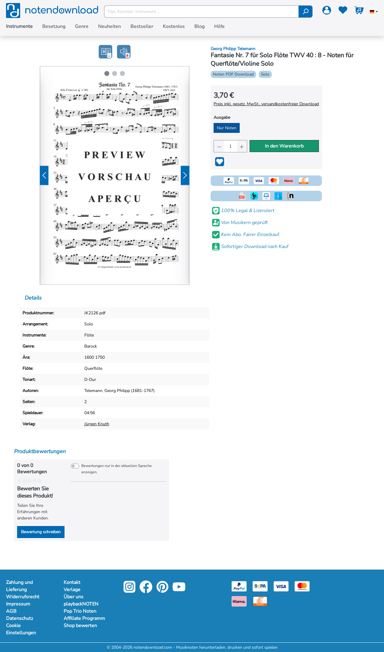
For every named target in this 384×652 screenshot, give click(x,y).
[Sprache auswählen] (374, 12)
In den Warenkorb (284, 146)
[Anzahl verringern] (219, 146)
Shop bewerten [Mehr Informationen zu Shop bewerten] (80, 625)
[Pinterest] (162, 591)
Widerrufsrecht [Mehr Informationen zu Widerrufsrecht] (22, 597)
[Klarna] (239, 601)
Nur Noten (226, 128)
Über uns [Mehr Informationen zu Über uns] (73, 597)
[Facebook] (146, 591)
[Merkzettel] (343, 11)
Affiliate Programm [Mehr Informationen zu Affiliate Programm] (84, 618)
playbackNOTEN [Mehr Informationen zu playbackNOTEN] (81, 604)
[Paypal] (239, 586)
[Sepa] (260, 586)
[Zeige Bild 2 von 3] (114, 73)
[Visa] (281, 586)
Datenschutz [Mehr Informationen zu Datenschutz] (19, 618)
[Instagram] (129, 591)
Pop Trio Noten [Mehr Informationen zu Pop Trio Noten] (80, 611)
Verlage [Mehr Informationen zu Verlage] (72, 589)
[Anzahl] (230, 146)
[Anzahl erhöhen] (242, 146)
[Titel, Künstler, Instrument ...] (201, 11)
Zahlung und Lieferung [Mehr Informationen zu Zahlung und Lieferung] (19, 586)
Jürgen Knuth (96, 424)
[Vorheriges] (44, 175)
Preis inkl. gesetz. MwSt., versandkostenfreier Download (266, 104)
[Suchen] (305, 11)
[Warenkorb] (359, 11)
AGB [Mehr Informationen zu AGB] (11, 611)
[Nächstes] (185, 175)
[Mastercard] (302, 586)
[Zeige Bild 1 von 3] (106, 73)
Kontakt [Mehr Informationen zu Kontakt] (72, 582)
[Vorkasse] (260, 601)
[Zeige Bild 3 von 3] (122, 73)
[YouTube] (179, 591)
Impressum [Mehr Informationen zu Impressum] (18, 604)
